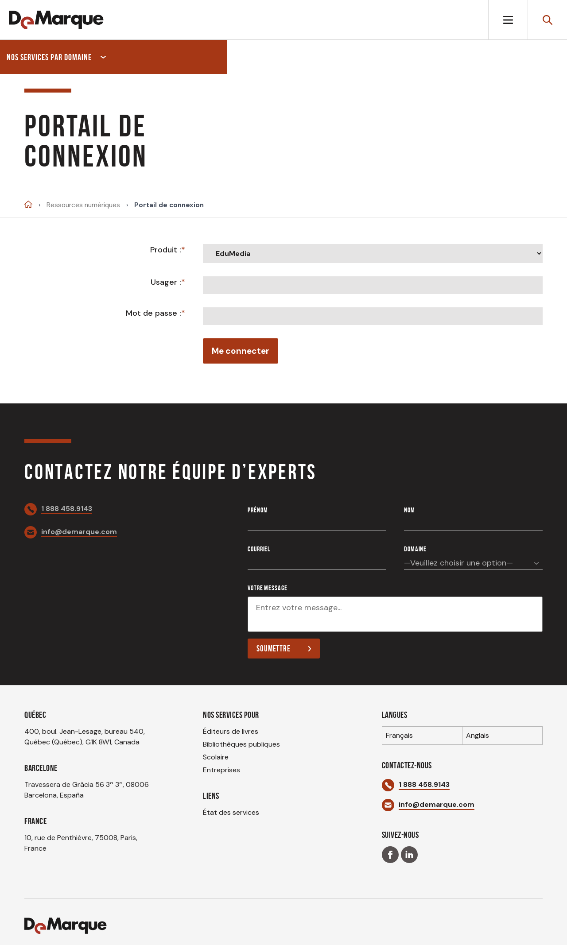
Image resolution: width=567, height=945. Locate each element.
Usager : (166, 282)
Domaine (415, 549)
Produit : (165, 249)
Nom (409, 510)
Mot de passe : (153, 313)
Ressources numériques (83, 205)
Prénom (258, 510)
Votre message (267, 588)
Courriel (259, 549)
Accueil (28, 204)
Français (399, 735)
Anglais (477, 735)
